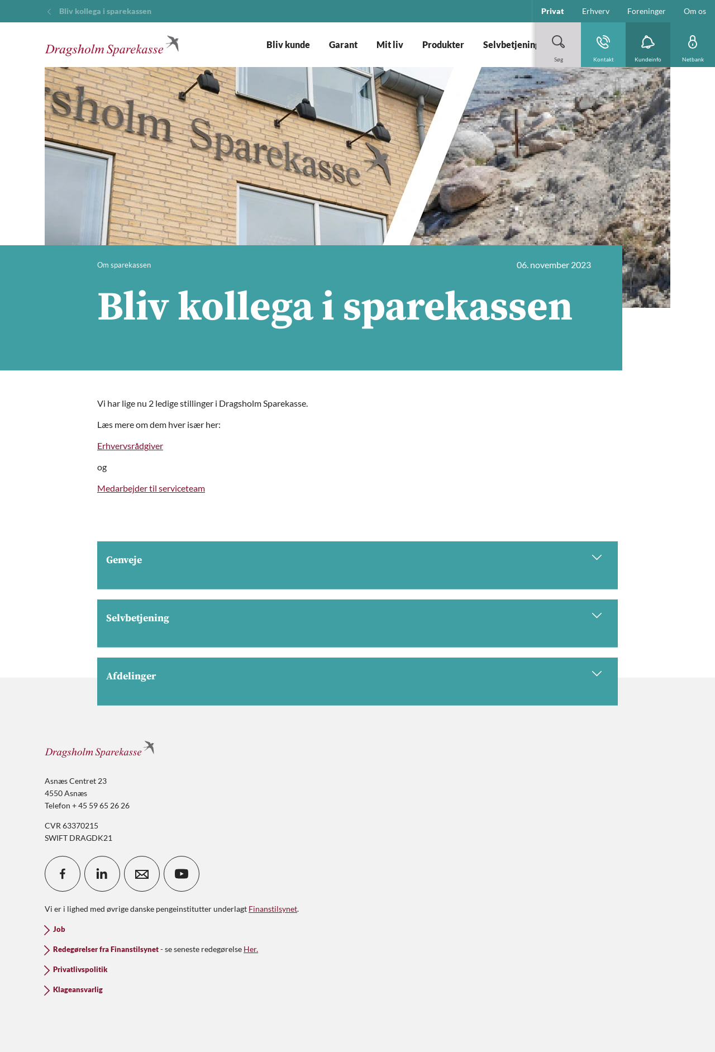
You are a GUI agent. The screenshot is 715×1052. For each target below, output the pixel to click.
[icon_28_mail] (142, 874)
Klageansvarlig (78, 990)
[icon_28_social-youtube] (181, 874)
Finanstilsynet (273, 908)
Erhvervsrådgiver (130, 445)
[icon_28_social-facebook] (62, 874)
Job (59, 929)
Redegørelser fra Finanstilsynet (106, 949)
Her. (251, 949)
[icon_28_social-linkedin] (102, 874)
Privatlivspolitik (80, 969)
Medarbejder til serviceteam (151, 488)
